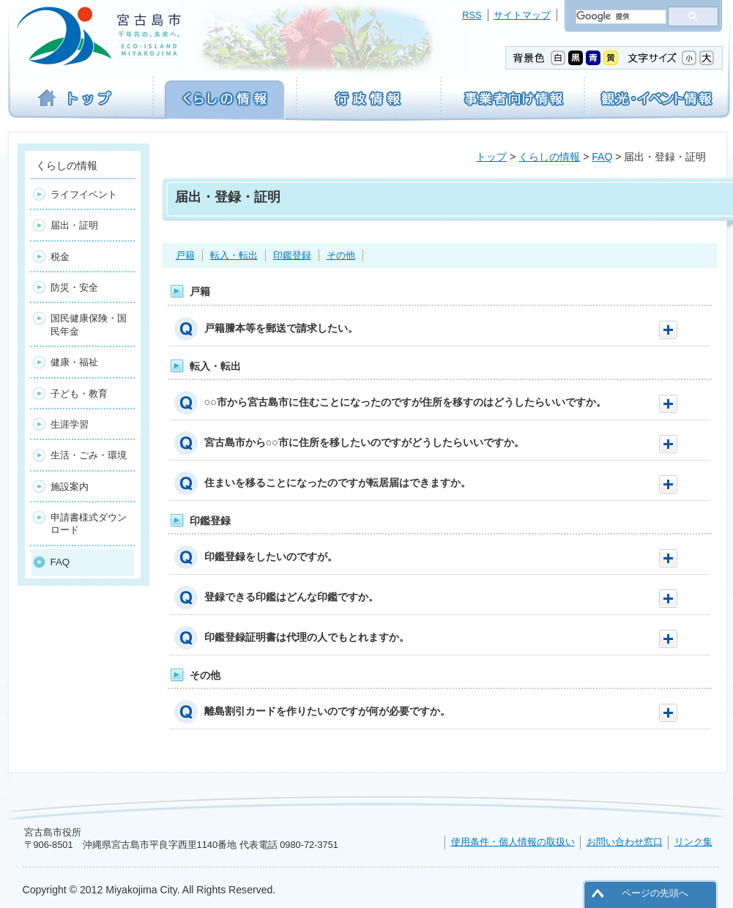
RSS (471, 15)
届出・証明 (74, 225)
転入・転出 (234, 255)
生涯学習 (70, 424)
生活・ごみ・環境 (89, 455)
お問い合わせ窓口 (625, 841)
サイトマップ (522, 15)
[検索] (619, 16)
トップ (491, 157)
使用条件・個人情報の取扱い (513, 841)
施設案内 (70, 486)
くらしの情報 (549, 157)
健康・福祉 (74, 362)
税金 (60, 256)
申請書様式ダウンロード (89, 523)
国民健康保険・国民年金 (89, 324)
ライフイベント (84, 194)
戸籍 (185, 255)
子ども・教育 (79, 393)
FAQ (602, 157)
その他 (341, 255)
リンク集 (693, 841)
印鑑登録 (292, 255)
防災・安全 (74, 287)
